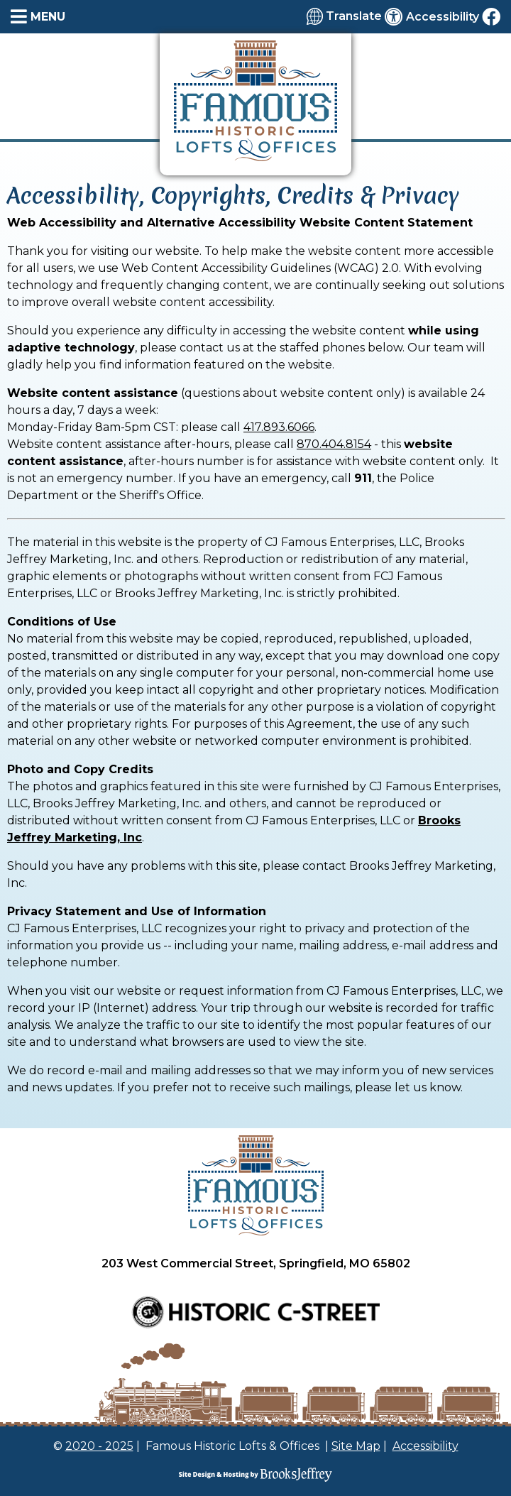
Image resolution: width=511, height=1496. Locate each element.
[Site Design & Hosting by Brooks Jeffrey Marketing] (255, 1474)
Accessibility (425, 1446)
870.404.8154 (334, 444)
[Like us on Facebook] (491, 16)
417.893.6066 (278, 427)
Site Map (355, 1446)
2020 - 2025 (99, 1446)
